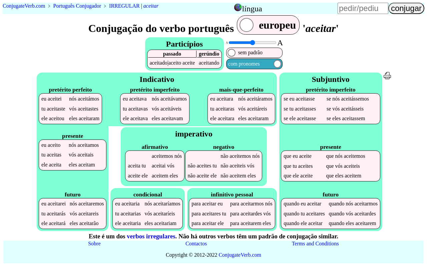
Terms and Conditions (315, 243)
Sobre (94, 243)
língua (252, 8)
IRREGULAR (124, 6)
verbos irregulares (151, 236)
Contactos (196, 243)
